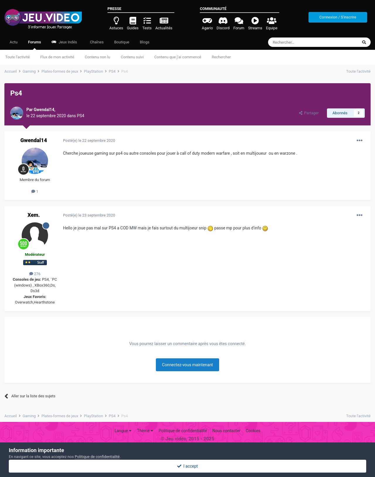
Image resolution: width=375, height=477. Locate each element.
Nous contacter (226, 430)
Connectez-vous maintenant (187, 364)
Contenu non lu (97, 57)
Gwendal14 (34, 140)
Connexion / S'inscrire (337, 17)
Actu (14, 42)
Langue (123, 430)
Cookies (253, 430)
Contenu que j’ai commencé (177, 57)
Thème (145, 430)
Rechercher (221, 57)
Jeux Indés (64, 42)
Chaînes (96, 42)
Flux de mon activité (57, 57)
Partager (309, 113)
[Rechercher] (300, 42)
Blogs (144, 42)
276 (34, 274)
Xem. (34, 215)
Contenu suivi (132, 57)
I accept (187, 466)
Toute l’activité (17, 57)
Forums (34, 45)
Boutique (121, 42)
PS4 (80, 115)
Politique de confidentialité (182, 430)
